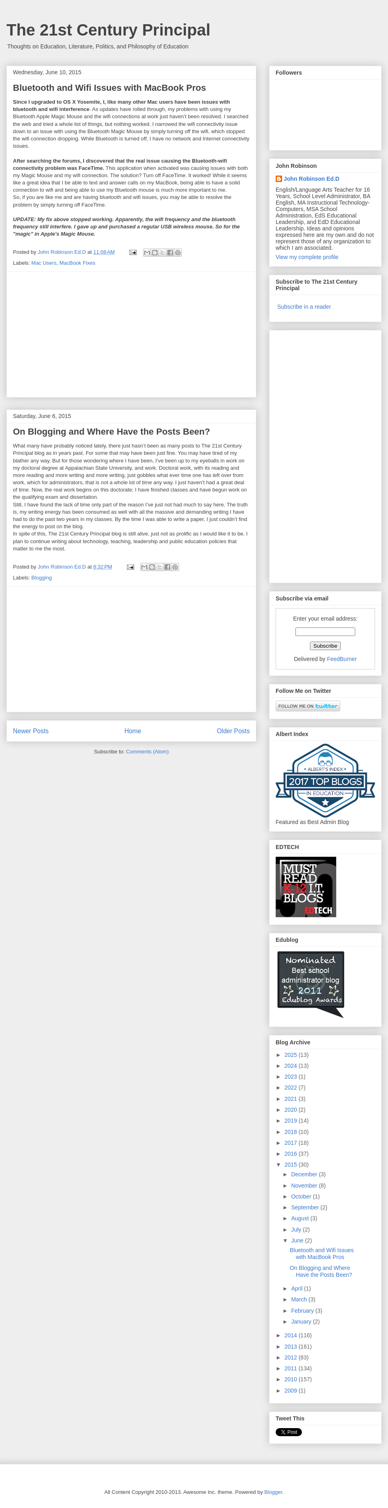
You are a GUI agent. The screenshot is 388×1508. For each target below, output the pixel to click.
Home (132, 731)
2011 (292, 1368)
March (299, 1299)
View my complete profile (307, 257)
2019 (292, 1120)
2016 (292, 1153)
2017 (292, 1143)
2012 (292, 1357)
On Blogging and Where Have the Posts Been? (111, 432)
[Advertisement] (131, 334)
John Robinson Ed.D (312, 179)
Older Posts (233, 731)
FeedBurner (342, 659)
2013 (292, 1346)
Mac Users (44, 263)
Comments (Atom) (147, 752)
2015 (292, 1164)
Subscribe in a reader (304, 306)
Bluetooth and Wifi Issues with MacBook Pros (109, 88)
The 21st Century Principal (108, 30)
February (303, 1310)
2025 (292, 1055)
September (305, 1207)
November (304, 1185)
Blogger (273, 1492)
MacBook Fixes (77, 263)
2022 (292, 1087)
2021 (292, 1099)
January (302, 1321)
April (297, 1288)
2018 (292, 1132)
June (298, 1240)
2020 (292, 1109)
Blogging (42, 578)
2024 (292, 1066)
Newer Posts (30, 731)
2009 (292, 1390)
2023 (292, 1076)
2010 (292, 1379)
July (297, 1229)
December (304, 1174)
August (300, 1218)
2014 (292, 1335)
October (302, 1196)
